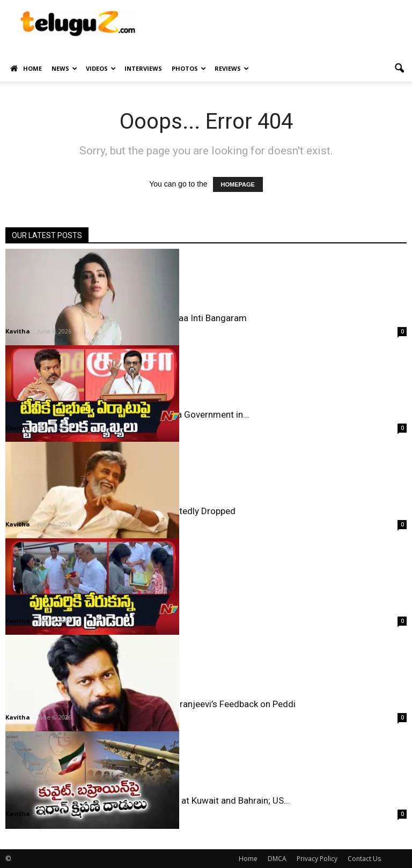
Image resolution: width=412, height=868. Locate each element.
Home (26, 68)
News (64, 68)
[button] (399, 68)
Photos (189, 68)
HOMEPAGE (238, 184)
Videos (101, 68)
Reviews (232, 68)
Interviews (143, 68)
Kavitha (17, 331)
